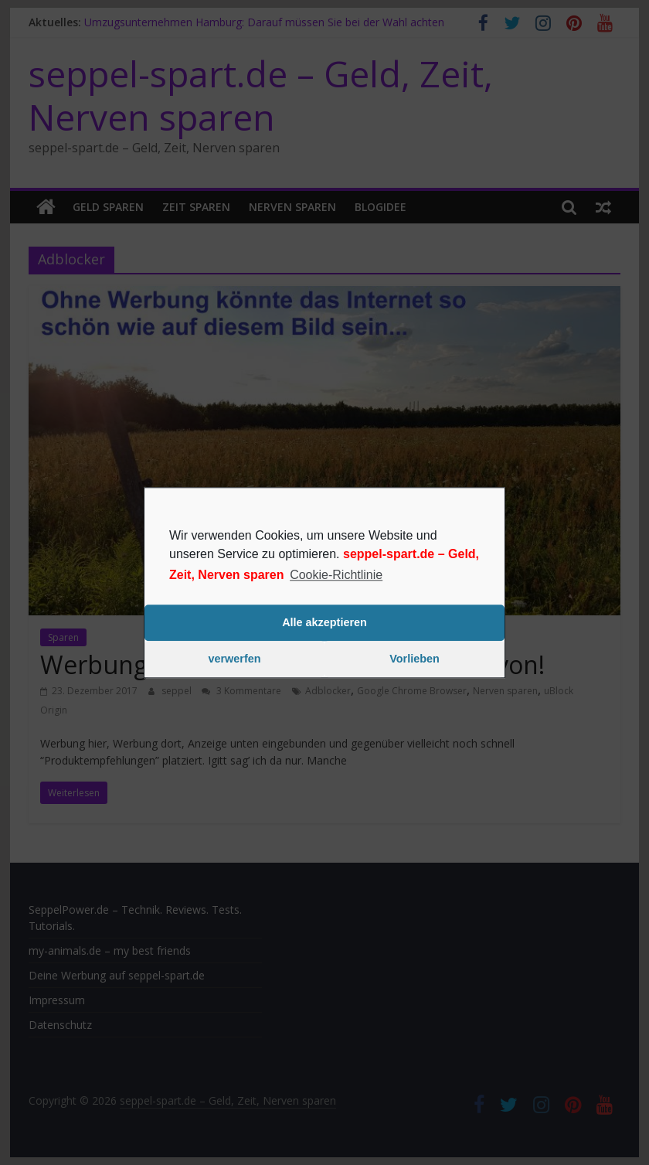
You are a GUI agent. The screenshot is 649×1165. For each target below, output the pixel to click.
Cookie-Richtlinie (336, 574)
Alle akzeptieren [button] (324, 623)
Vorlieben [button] (414, 659)
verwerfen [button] (235, 659)
